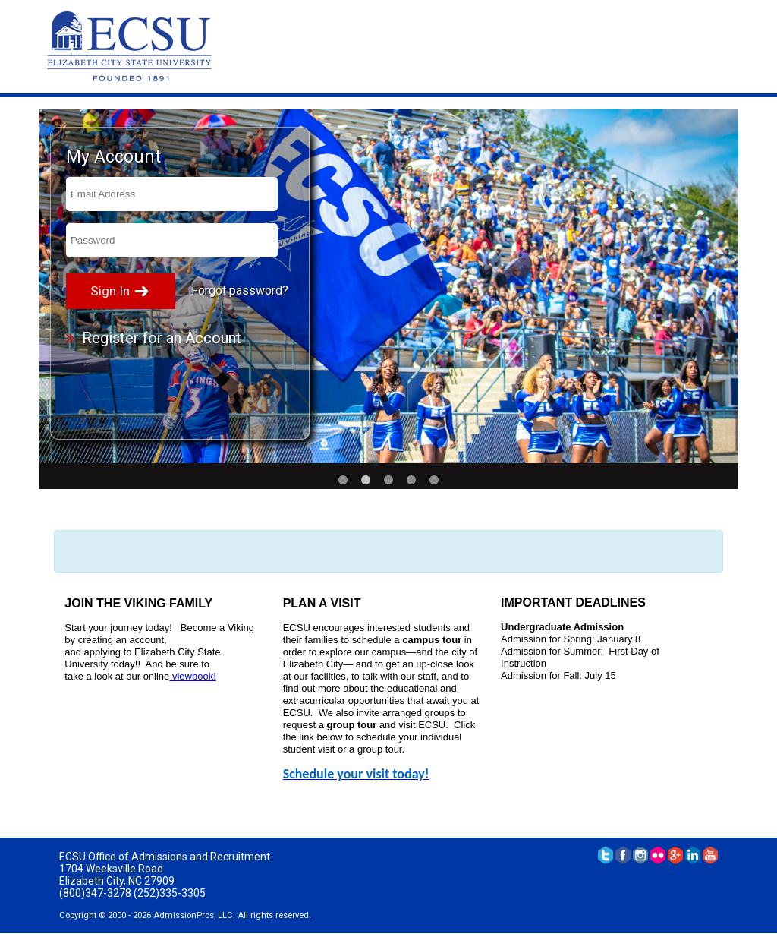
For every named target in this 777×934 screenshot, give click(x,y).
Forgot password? (239, 290)
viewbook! (192, 676)
